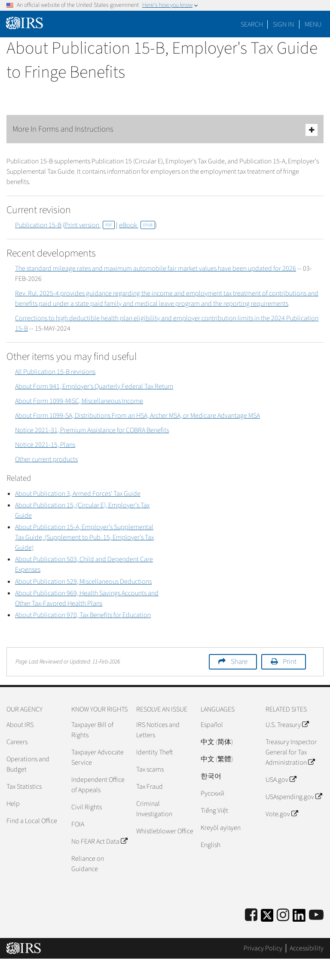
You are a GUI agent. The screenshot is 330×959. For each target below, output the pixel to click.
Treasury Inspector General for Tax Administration (291, 752)
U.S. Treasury (287, 725)
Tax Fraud (149, 786)
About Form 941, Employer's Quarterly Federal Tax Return (94, 386)
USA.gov (281, 779)
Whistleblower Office (164, 831)
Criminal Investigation (154, 809)
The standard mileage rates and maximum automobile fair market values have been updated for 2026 (155, 268)
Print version (89, 225)
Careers (17, 742)
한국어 (211, 776)
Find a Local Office (31, 821)
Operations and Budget (27, 764)
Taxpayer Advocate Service (97, 757)
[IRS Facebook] (251, 915)
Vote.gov (282, 814)
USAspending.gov (294, 797)
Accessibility (307, 948)
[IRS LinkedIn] (299, 918)
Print (289, 662)
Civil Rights (86, 807)
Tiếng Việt (214, 810)
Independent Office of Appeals (98, 785)
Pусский (212, 793)
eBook (137, 225)
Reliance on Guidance (87, 864)
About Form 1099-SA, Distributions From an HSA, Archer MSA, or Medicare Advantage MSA (137, 415)
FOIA (77, 824)
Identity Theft (154, 752)
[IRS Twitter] (267, 918)
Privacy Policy (263, 948)
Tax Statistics (24, 786)
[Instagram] (283, 915)
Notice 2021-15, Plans (45, 444)
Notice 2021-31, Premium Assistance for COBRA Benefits (92, 430)
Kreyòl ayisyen (221, 827)
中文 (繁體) (217, 759)
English (210, 845)
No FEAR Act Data (99, 841)
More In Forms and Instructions (165, 130)
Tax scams (150, 769)
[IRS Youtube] (316, 915)
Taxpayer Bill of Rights (92, 730)
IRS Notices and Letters (158, 730)
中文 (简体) (217, 742)
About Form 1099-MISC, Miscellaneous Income (79, 401)
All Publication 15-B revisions (55, 372)
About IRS (20, 725)
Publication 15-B (38, 225)
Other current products (46, 459)
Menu (313, 24)
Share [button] (239, 662)
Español (212, 725)
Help (13, 803)
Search (252, 24)
